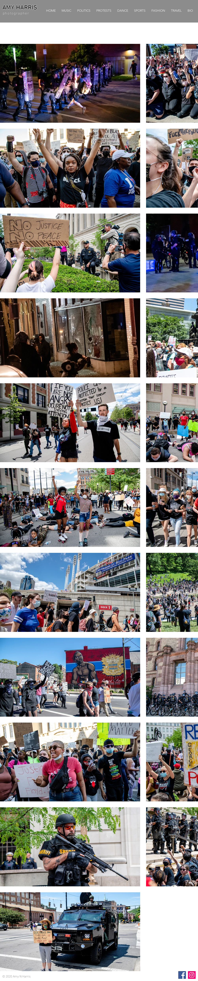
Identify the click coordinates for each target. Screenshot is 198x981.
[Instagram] (192, 975)
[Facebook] (182, 975)
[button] (83, 11)
